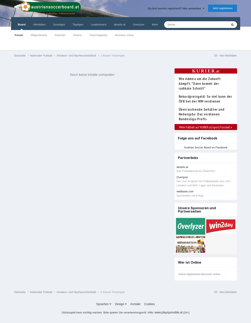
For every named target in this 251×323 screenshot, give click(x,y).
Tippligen (77, 24)
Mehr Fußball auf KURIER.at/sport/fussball (205, 127)
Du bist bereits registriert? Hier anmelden (176, 8)
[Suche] (188, 24)
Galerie (77, 35)
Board (22, 26)
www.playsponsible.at (168, 312)
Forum (19, 35)
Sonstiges (59, 24)
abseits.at (119, 24)
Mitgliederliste (39, 35)
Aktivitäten (39, 24)
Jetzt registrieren (222, 8)
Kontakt (135, 304)
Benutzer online (124, 35)
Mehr (155, 24)
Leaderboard (98, 24)
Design (120, 304)
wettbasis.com (185, 191)
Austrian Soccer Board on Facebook (205, 147)
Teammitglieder (98, 35)
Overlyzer (139, 24)
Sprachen (103, 304)
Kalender (60, 35)
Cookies (149, 304)
